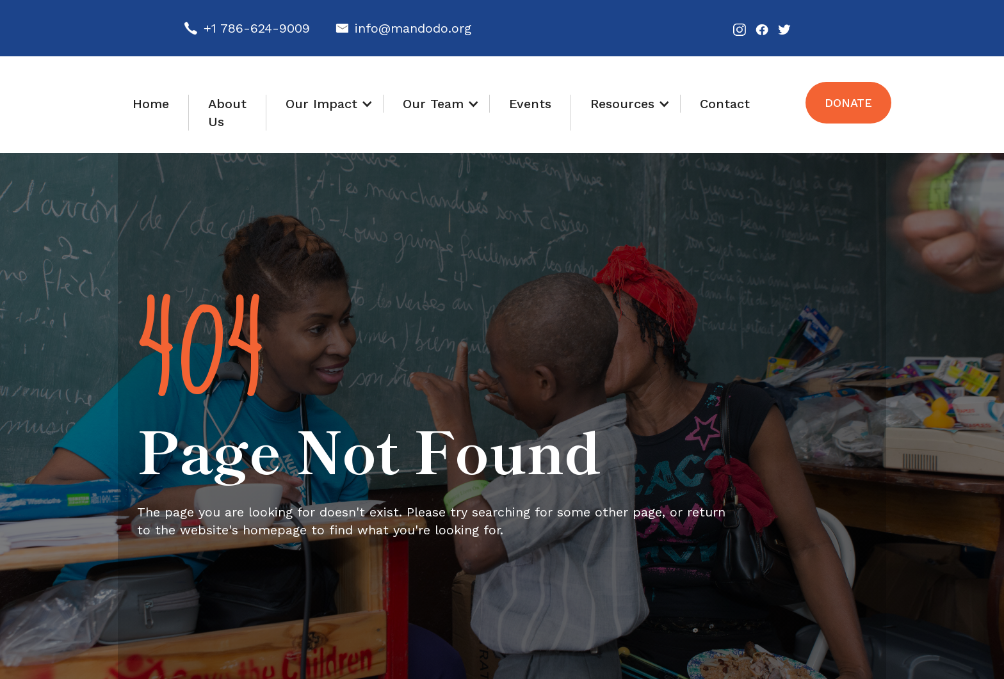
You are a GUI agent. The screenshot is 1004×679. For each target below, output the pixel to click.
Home (151, 103)
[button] (325, 104)
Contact (725, 103)
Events (530, 103)
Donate (848, 102)
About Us (227, 112)
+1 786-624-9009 (257, 28)
